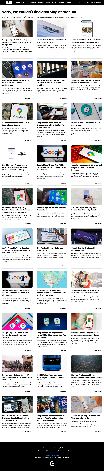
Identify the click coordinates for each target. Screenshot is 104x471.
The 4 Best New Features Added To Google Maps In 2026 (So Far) (86, 81)
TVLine (51, 457)
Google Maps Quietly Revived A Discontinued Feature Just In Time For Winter (17, 377)
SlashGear (66, 457)
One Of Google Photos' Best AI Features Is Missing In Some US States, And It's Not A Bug (15, 167)
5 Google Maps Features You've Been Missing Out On (15, 124)
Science (33, 3)
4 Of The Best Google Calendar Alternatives (50, 249)
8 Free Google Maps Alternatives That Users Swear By (85, 416)
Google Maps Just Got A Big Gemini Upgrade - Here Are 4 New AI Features (86, 167)
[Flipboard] (85, 2)
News (18, 3)
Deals (69, 3)
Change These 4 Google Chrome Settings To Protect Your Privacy (85, 334)
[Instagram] (82, 2)
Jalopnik (45, 457)
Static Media (43, 451)
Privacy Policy (59, 448)
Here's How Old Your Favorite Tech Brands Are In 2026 (51, 41)
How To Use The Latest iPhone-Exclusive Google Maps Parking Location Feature (15, 418)
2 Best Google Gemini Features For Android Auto (51, 208)
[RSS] (88, 2)
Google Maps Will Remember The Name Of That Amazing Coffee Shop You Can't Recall (51, 418)
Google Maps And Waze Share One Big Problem (86, 124)
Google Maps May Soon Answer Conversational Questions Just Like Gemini (15, 292)
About (42, 448)
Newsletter (96, 2)
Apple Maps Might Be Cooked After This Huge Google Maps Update (86, 41)
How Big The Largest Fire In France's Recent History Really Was (86, 376)
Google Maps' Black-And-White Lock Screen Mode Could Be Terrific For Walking (52, 167)
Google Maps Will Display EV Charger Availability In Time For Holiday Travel (51, 125)
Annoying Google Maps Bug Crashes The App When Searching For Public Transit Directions (17, 209)
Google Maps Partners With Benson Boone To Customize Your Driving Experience (51, 292)
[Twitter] (79, 2)
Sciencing (58, 457)
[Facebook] (77, 2)
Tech (25, 3)
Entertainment (44, 3)
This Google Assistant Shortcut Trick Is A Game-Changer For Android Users (15, 82)
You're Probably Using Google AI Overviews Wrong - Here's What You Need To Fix (16, 250)
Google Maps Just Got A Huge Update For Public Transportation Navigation (16, 42)
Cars (54, 3)
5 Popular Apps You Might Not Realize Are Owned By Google (84, 208)
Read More (28, 56)
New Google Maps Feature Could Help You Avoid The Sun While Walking (51, 82)
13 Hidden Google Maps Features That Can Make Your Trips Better (85, 291)
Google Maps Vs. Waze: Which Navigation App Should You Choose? (15, 335)
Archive (49, 448)
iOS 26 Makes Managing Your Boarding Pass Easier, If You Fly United (50, 377)
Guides (61, 3)
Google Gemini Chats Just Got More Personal (84, 249)
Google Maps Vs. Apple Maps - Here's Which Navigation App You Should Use (51, 335)
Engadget (38, 457)
